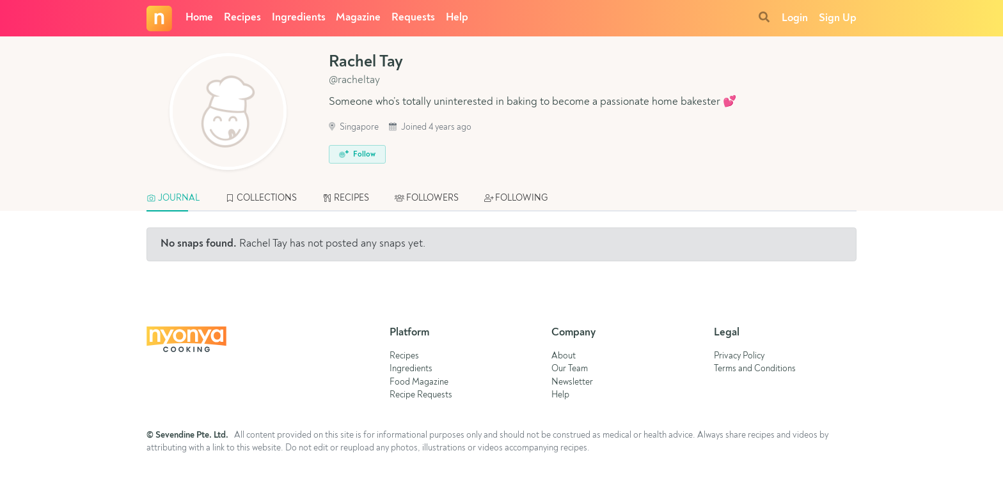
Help (457, 17)
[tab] (179, 198)
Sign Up (838, 18)
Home (199, 17)
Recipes (242, 17)
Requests (413, 17)
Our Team (569, 369)
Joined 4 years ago (430, 127)
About (563, 356)
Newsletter (572, 382)
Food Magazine (419, 382)
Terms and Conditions (755, 369)
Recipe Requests (421, 395)
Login (795, 18)
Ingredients (299, 17)
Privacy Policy (739, 356)
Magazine (358, 17)
